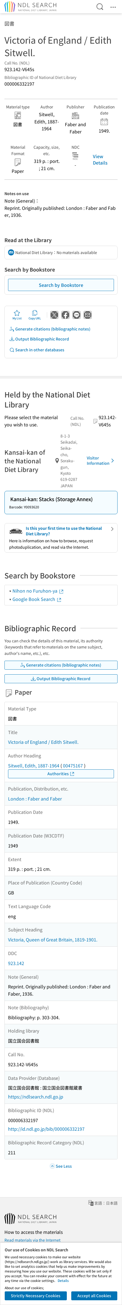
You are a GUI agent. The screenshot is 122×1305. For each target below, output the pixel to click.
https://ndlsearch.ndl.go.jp (35, 1096)
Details (63, 1280)
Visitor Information (101, 460)
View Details (100, 159)
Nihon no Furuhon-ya (38, 590)
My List (17, 315)
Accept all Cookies (94, 1295)
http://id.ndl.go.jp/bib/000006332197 (46, 1128)
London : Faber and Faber (35, 798)
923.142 (16, 963)
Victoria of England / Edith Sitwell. (43, 742)
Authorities (61, 774)
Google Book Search (37, 599)
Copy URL (35, 315)
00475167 (73, 765)
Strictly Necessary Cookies (35, 1295)
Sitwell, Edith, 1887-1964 (33, 765)
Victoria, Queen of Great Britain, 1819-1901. (52, 939)
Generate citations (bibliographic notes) (49, 329)
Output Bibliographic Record (39, 339)
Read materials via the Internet (32, 1240)
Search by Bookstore (61, 285)
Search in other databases (36, 350)
